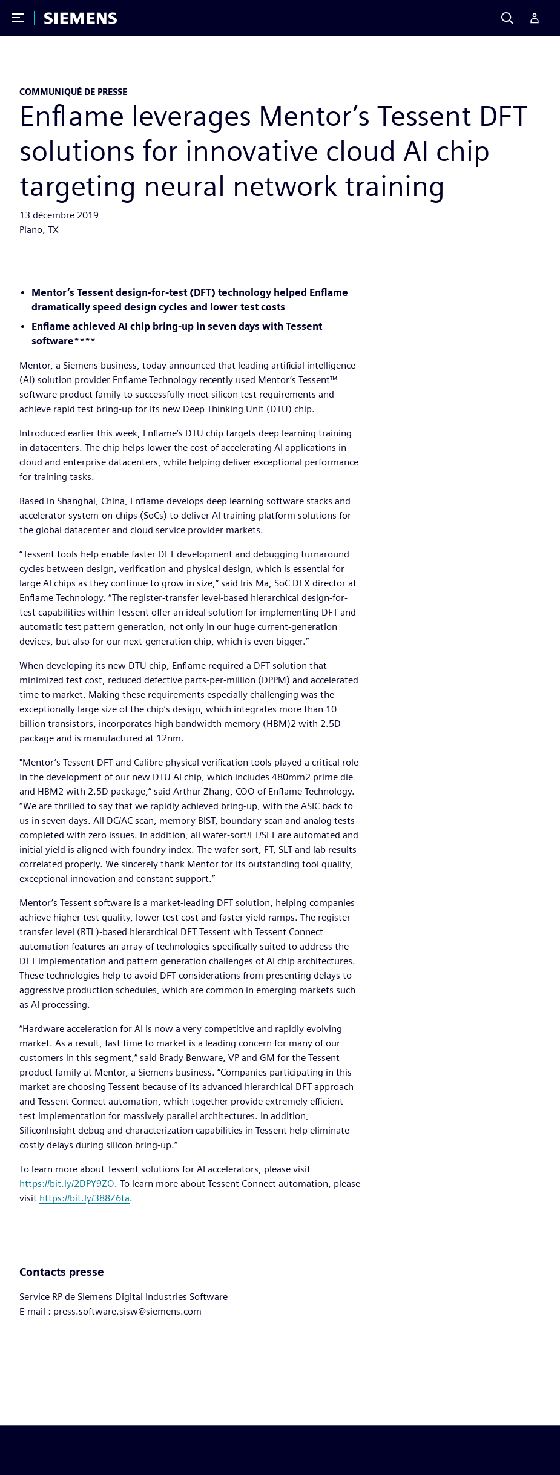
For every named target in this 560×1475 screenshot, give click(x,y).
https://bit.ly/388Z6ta (84, 1198)
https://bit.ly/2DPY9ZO (66, 1183)
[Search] (507, 18)
